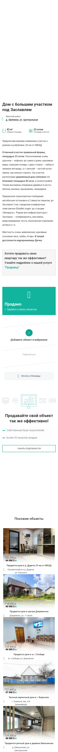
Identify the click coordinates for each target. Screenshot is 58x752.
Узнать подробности (29, 448)
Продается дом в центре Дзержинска (29, 611)
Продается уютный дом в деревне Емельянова (29, 743)
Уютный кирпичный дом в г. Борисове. (29, 697)
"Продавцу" (11, 267)
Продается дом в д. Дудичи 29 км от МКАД (29, 565)
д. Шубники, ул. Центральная (22, 119)
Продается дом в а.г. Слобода (29, 654)
